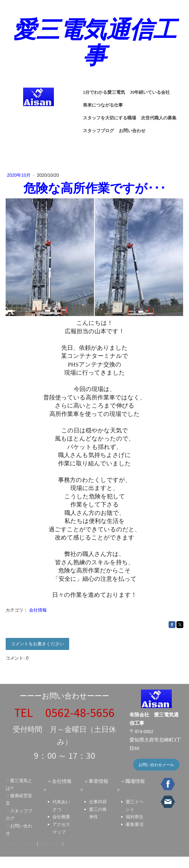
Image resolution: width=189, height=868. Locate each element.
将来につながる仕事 (101, 108)
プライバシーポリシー (21, 855)
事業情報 (98, 792)
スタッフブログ (137, 121)
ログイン (177, 860)
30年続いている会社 (148, 95)
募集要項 (134, 835)
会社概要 (61, 828)
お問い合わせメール (156, 775)
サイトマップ (74, 855)
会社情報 (38, 616)
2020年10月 (19, 181)
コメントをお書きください (37, 649)
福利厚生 (134, 828)
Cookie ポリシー (50, 855)
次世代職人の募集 (99, 121)
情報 (140, 792)
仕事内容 (98, 813)
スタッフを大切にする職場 (152, 108)
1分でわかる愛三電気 (102, 95)
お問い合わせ (94, 134)
